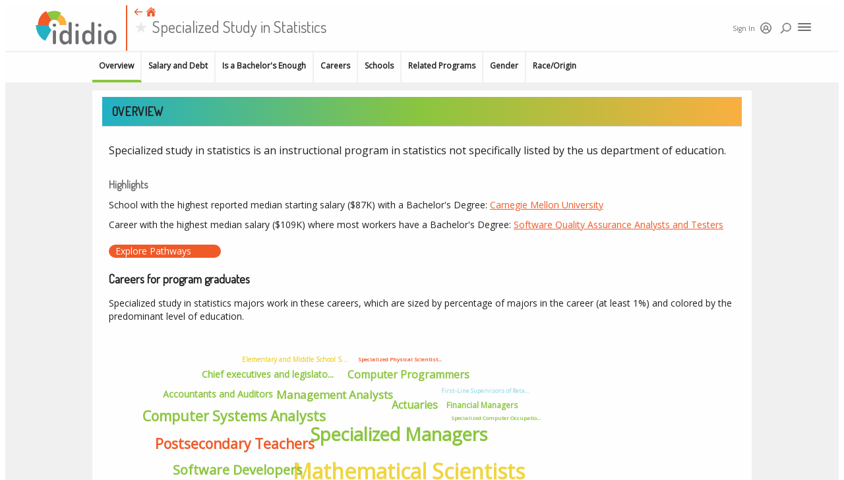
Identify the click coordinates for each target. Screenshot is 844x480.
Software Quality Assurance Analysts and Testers (618, 224)
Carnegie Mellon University (546, 204)
